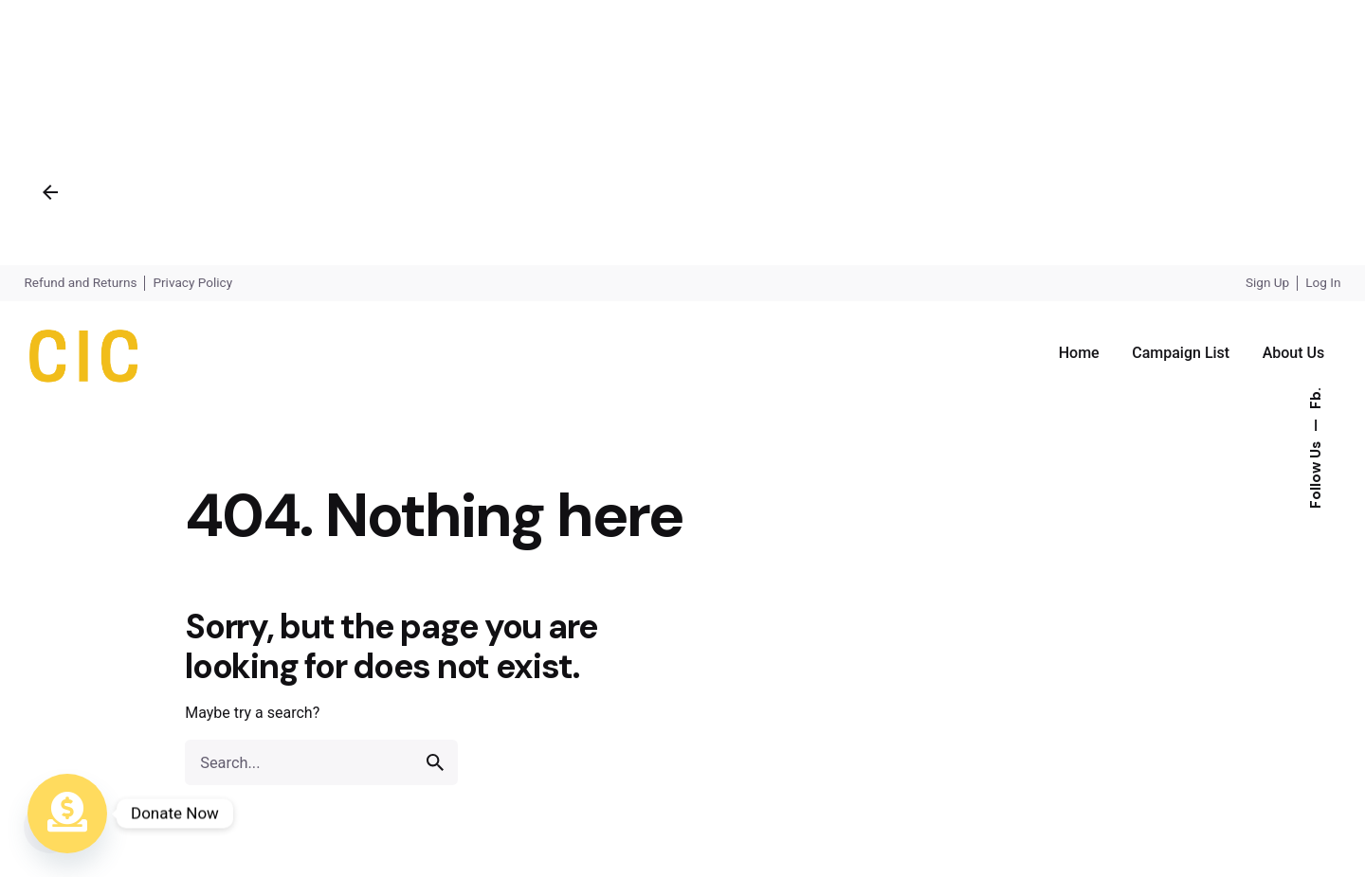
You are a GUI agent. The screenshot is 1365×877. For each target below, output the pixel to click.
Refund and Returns (80, 282)
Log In (1322, 282)
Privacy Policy (192, 282)
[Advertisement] (569, 132)
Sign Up (1267, 282)
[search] (435, 762)
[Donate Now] (67, 813)
